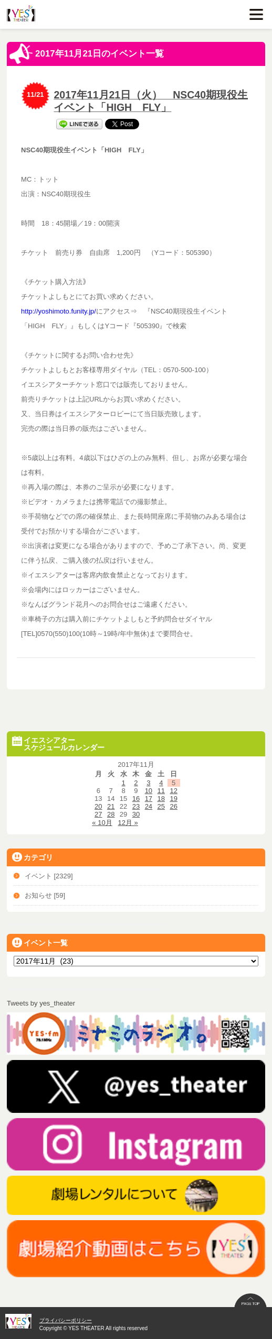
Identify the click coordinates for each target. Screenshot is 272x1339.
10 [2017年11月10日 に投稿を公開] (148, 791)
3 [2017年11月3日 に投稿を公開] (148, 783)
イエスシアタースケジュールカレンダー (58, 744)
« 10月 (102, 823)
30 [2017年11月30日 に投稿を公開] (136, 814)
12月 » (128, 823)
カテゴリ (32, 857)
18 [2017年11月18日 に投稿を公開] (161, 798)
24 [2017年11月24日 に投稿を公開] (148, 806)
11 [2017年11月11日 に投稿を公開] (161, 791)
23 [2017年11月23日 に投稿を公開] (136, 806)
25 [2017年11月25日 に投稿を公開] (161, 806)
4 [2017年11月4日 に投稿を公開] (161, 783)
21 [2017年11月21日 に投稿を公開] (110, 806)
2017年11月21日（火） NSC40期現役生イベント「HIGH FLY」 (151, 101)
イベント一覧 (40, 942)
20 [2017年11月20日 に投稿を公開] (98, 806)
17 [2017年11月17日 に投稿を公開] (148, 798)
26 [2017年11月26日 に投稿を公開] (173, 806)
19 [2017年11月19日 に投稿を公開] (173, 798)
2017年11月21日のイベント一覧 (86, 53)
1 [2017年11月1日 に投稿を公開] (123, 783)
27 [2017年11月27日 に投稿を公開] (98, 814)
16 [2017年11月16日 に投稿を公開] (136, 798)
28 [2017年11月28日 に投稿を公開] (110, 814)
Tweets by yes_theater (41, 1003)
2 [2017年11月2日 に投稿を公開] (136, 783)
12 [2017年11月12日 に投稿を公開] (173, 791)
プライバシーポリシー (65, 1320)
